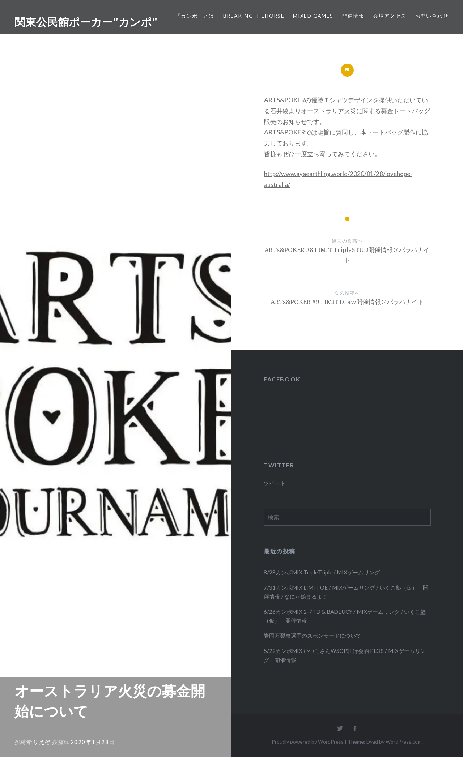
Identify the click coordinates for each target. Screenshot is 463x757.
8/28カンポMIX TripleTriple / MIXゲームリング (322, 572)
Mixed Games (313, 16)
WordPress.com (404, 742)
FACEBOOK (282, 379)
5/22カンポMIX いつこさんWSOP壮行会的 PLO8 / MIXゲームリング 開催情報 (345, 655)
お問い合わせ (432, 16)
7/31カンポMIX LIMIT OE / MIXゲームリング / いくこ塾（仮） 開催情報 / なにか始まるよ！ (346, 592)
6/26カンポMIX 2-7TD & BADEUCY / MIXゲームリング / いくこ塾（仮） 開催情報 (345, 616)
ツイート (274, 483)
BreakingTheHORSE (253, 16)
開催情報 (353, 16)
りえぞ (42, 742)
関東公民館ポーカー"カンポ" (85, 21)
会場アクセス (389, 16)
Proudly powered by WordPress (308, 742)
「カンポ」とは (194, 16)
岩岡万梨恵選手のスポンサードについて (312, 635)
